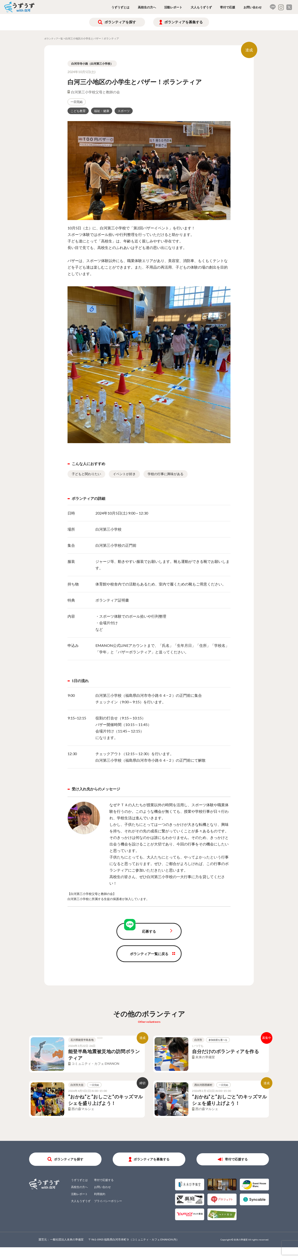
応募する (149, 931)
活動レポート (173, 7)
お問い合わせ (253, 7)
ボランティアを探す (120, 22)
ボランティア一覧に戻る (149, 954)
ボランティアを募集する (183, 22)
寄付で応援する (236, 1170)
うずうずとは (120, 7)
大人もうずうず (201, 7)
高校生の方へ (147, 7)
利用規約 (99, 1204)
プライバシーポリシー (108, 1211)
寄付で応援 (227, 7)
